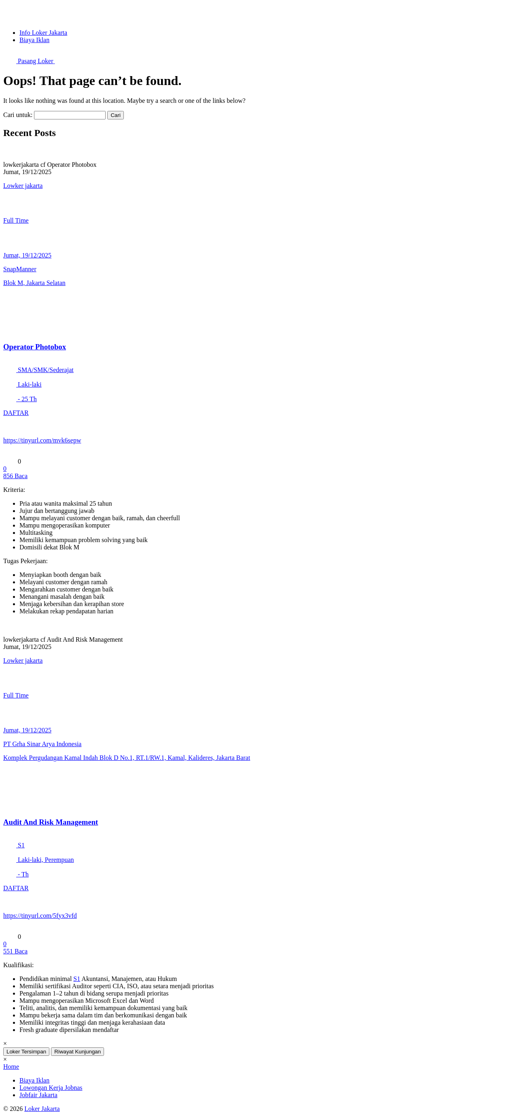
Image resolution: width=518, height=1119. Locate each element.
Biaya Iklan (34, 39)
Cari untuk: (17, 114)
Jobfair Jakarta (38, 1094)
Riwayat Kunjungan (77, 1052)
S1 (76, 978)
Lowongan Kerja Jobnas (51, 1087)
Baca (15, 475)
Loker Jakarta (42, 1108)
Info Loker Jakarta (43, 32)
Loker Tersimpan (26, 1052)
